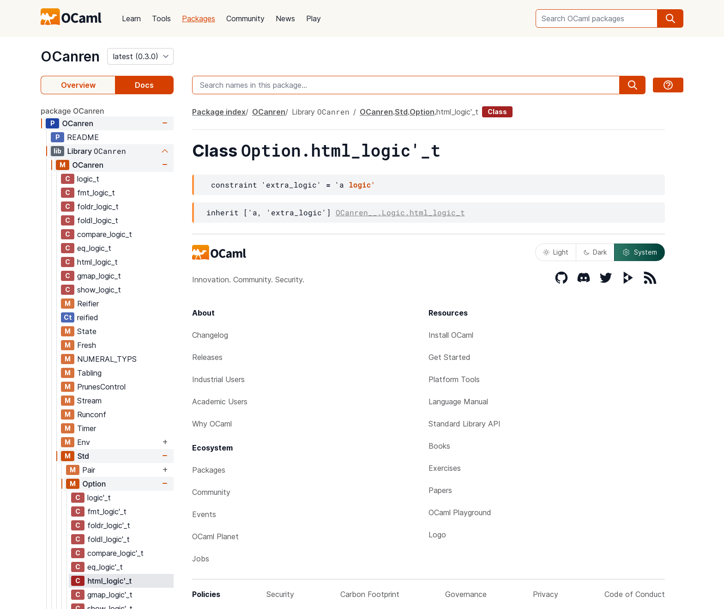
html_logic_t (97, 262)
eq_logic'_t (105, 567)
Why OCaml (212, 423)
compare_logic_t (104, 234)
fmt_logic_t (96, 192)
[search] (670, 18)
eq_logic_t (94, 248)
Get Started (449, 357)
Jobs (200, 558)
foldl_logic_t (97, 220)
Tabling (89, 373)
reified (87, 317)
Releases (207, 357)
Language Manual (458, 401)
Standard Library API (464, 423)
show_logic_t (99, 289)
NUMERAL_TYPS (107, 359)
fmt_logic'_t (107, 511)
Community (245, 18)
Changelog (210, 335)
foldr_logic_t (98, 206)
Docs (144, 85)
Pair (88, 470)
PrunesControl (101, 386)
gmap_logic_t (99, 275)
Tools (161, 18)
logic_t (88, 178)
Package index (219, 111)
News (285, 18)
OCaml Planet (215, 536)
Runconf (91, 414)
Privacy (545, 594)
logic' (362, 184)
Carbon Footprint (369, 594)
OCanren (70, 56)
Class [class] (497, 112)
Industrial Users (218, 379)
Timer (86, 428)
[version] (140, 56)
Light (555, 252)
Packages (198, 18)
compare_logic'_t (115, 553)
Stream (89, 400)
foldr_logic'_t (108, 525)
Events (204, 514)
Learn (131, 18)
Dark (595, 252)
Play (313, 18)
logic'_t (99, 497)
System (639, 252)
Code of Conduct (634, 594)
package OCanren (72, 111)
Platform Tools (454, 379)
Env (83, 442)
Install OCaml (450, 335)
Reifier (88, 303)
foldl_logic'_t (108, 539)
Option (94, 483)
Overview (78, 85)
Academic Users (219, 401)
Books (439, 446)
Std (83, 456)
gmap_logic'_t (110, 594)
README (83, 137)
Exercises (444, 468)
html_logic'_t (109, 580)
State (87, 331)
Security (280, 594)
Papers (440, 490)
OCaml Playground (459, 512)
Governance (466, 594)
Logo (437, 534)
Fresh (86, 345)
